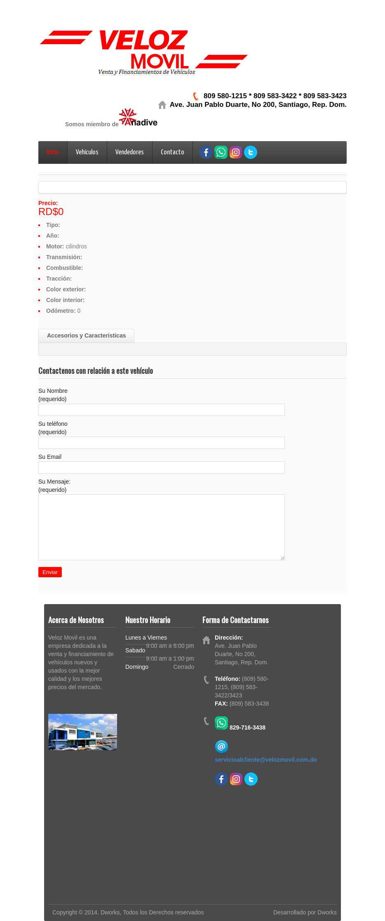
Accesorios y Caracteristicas (86, 335)
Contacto (172, 152)
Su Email (49, 456)
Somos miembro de (92, 124)
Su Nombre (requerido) (53, 394)
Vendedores (129, 152)
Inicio (53, 152)
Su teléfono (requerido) (53, 427)
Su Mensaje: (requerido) (54, 485)
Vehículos (87, 152)
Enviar (50, 572)
